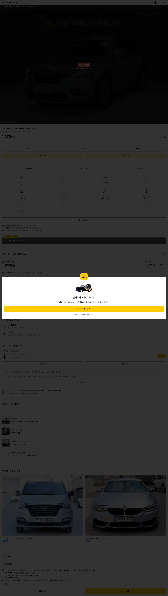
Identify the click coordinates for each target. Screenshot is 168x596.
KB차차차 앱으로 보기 (84, 309)
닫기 (163, 280)
